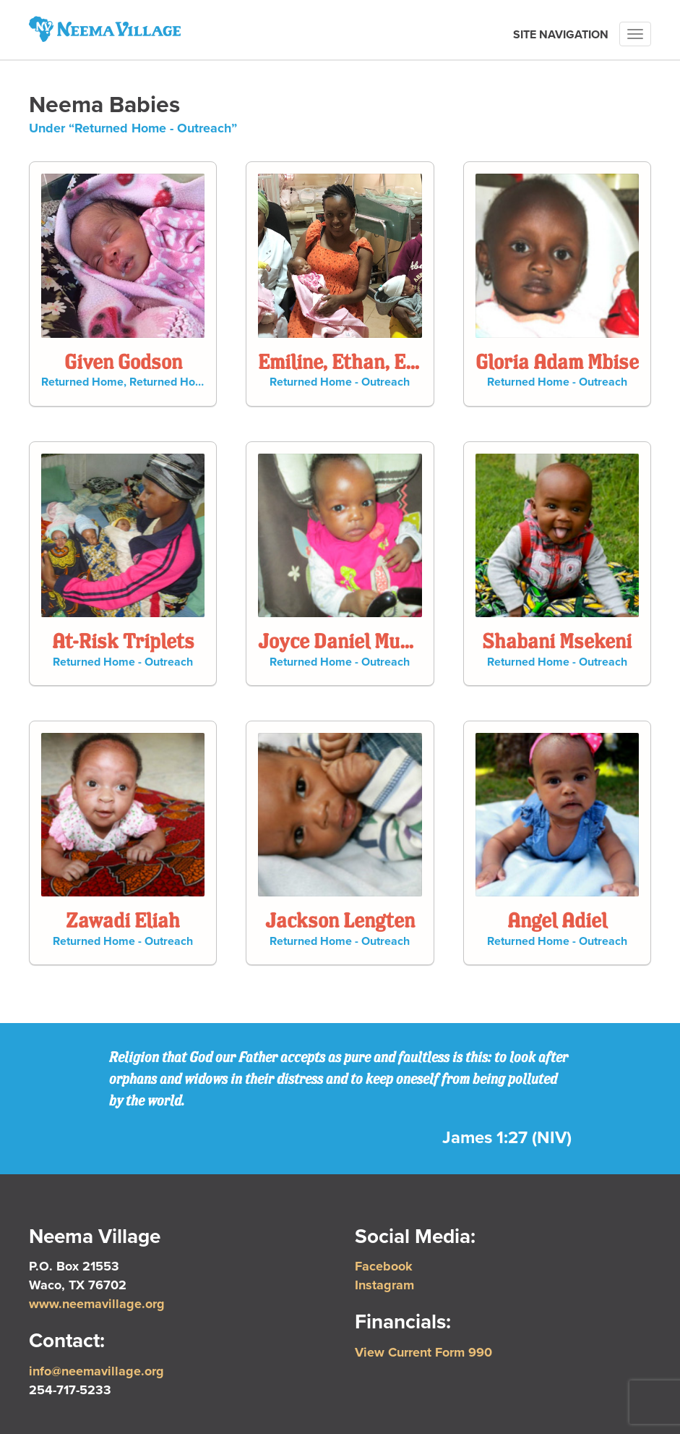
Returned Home (82, 382)
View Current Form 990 (423, 1352)
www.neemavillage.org (97, 1304)
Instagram (384, 1285)
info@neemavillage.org (96, 1371)
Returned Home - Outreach (199, 382)
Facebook (384, 1266)
